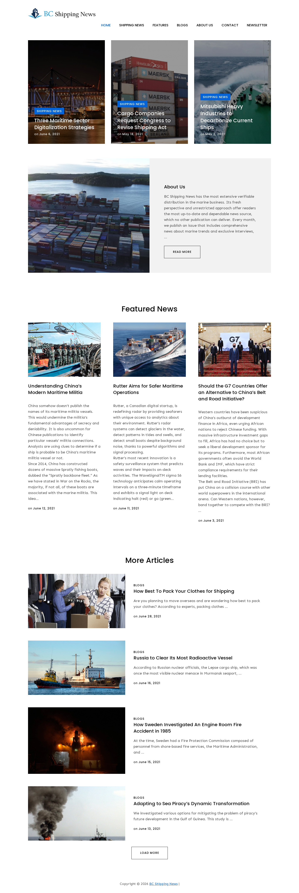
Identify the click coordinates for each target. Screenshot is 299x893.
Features (160, 25)
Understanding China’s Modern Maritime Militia (55, 389)
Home (106, 25)
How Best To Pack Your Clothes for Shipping (184, 591)
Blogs (182, 25)
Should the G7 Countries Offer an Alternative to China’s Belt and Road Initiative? (232, 392)
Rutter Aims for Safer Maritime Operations (148, 389)
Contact (230, 25)
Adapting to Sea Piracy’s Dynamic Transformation (192, 803)
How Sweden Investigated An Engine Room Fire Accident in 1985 (187, 727)
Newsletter (257, 25)
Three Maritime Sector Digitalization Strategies (64, 124)
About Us (204, 25)
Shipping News (131, 25)
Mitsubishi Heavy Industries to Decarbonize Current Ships (226, 117)
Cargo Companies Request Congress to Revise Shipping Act (144, 120)
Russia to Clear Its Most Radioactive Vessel (183, 658)
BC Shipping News (163, 884)
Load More (149, 853)
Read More (182, 252)
